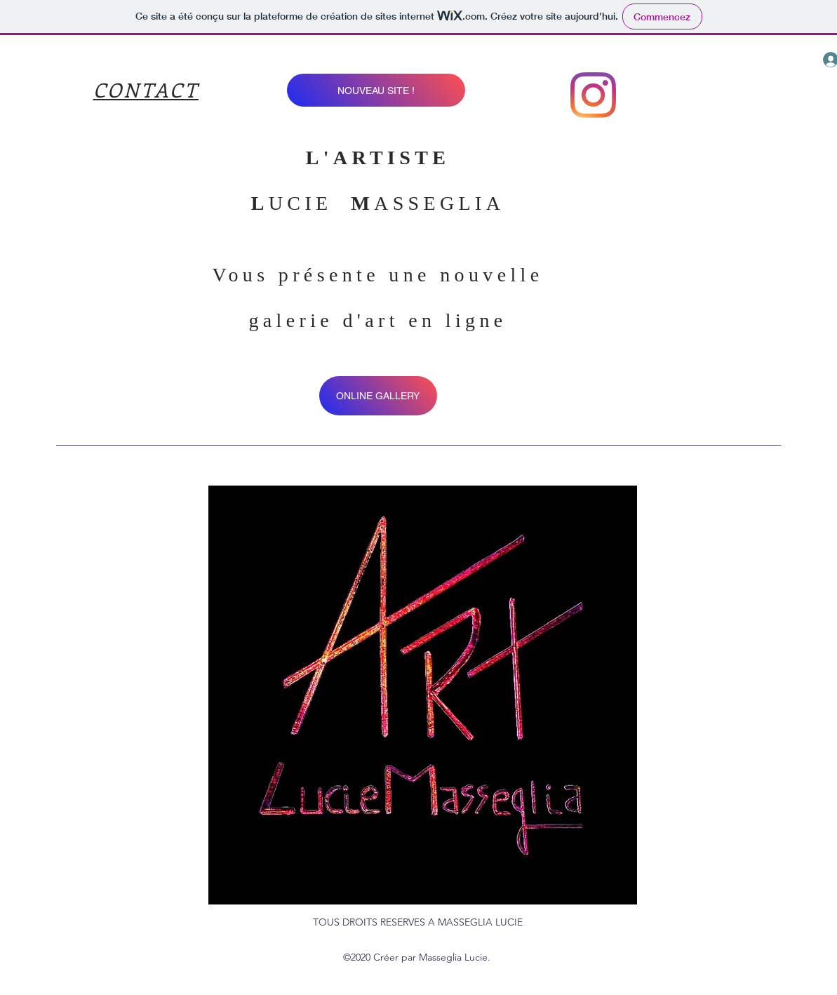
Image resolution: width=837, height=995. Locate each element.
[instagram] (593, 95)
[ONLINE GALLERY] (378, 395)
